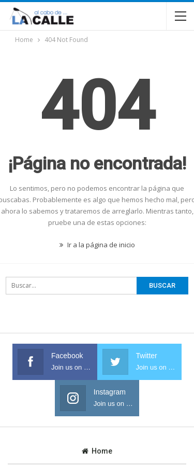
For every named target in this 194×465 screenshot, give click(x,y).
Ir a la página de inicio (97, 244)
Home (97, 451)
